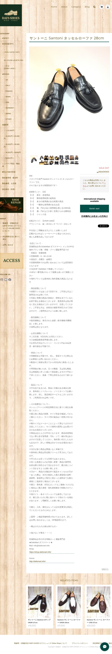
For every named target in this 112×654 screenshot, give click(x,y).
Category (76, 7)
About (64, 7)
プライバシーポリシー (80, 642)
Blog (87, 7)
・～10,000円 (9, 130)
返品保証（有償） (9, 189)
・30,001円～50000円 (12, 152)
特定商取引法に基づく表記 (11, 238)
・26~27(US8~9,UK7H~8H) (13, 59)
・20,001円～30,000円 (12, 145)
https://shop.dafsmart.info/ (40, 551)
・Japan (7, 113)
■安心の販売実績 (8, 172)
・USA (6, 102)
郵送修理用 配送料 (10, 178)
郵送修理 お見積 (9, 183)
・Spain (7, 97)
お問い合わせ (8, 245)
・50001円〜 (9, 158)
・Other (8, 119)
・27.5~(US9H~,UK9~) (9, 67)
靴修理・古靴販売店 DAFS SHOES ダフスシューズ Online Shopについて (12, 227)
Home (54, 7)
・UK (6, 80)
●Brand (5, 74)
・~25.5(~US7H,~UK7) (12, 51)
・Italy (7, 85)
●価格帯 (5, 125)
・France (8, 91)
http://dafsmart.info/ (37, 560)
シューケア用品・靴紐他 (11, 165)
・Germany (9, 108)
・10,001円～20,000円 (12, 137)
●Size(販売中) (7, 44)
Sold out (94, 207)
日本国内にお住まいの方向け (94, 215)
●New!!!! (5, 38)
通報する (105, 568)
